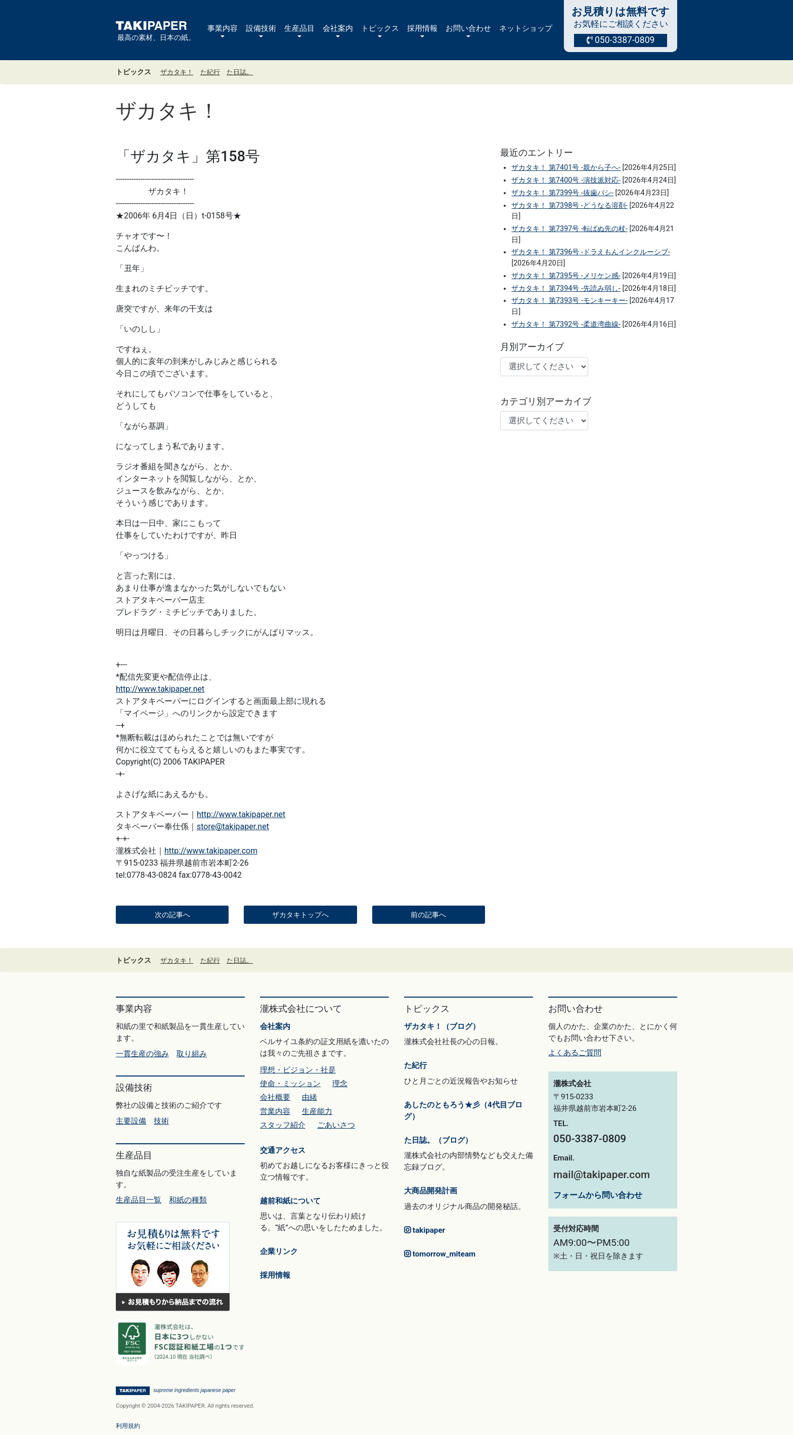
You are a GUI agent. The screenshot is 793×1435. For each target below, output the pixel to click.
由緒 (309, 1097)
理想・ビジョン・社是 (298, 1069)
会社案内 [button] (338, 28)
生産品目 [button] (299, 28)
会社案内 (275, 1026)
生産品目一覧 (138, 1199)
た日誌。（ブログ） (438, 1140)
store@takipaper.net (233, 826)
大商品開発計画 (430, 1190)
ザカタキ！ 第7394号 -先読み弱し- (565, 288)
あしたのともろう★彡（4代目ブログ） (463, 1110)
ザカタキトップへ (300, 915)
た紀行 (210, 72)
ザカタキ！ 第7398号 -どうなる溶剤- (569, 205)
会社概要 (275, 1097)
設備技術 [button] (261, 28)
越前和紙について (290, 1200)
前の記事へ (428, 915)
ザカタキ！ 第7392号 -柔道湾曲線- (565, 324)
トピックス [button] (380, 28)
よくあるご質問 (574, 1052)
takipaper (424, 1230)
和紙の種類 (188, 1199)
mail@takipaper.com (601, 1175)
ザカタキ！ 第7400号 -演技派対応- (565, 180)
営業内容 (275, 1111)
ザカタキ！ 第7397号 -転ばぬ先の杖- (569, 229)
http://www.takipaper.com (210, 851)
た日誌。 (240, 72)
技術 (161, 1121)
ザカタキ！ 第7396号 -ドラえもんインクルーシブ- (590, 252)
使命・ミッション (290, 1083)
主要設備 (131, 1121)
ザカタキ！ (176, 72)
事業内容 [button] (222, 28)
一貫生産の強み (142, 1053)
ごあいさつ (336, 1125)
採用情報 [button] (422, 28)
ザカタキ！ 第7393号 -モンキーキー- (569, 300)
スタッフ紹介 (282, 1125)
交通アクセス (282, 1150)
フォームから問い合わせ (597, 1195)
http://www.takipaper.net (160, 689)
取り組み (192, 1053)
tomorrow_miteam (439, 1254)
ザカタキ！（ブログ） (442, 1026)
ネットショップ (525, 28)
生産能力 (317, 1111)
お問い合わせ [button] (468, 28)
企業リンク (279, 1251)
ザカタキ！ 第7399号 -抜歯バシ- (562, 193)
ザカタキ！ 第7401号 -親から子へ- (565, 167)
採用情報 (275, 1275)
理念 (339, 1083)
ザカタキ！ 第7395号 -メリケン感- (565, 276)
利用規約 (128, 1425)
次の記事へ (172, 915)
